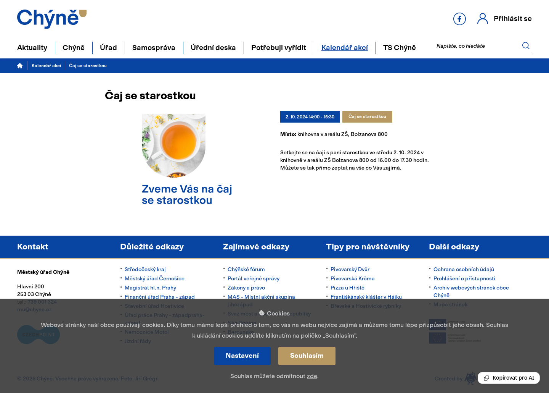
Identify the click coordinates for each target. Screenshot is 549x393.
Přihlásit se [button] (513, 18)
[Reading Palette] (509, 378)
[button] (504, 19)
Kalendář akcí (46, 65)
